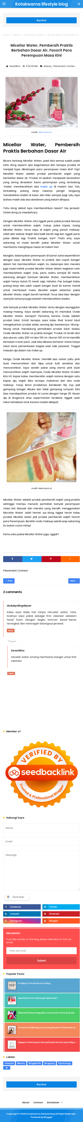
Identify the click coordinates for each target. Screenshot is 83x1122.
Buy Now (41, 20)
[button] (70, 559)
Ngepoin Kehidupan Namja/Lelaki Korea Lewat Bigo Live (49, 1042)
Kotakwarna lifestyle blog (40, 1113)
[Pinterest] (51, 559)
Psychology (64, 1063)
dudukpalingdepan (19, 605)
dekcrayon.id (45, 132)
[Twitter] (31, 559)
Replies (12, 641)
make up (47, 186)
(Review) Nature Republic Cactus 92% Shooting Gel (46, 1012)
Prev (9, 580)
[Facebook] (12, 559)
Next (73, 580)
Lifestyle (9, 1063)
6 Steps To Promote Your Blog (34, 983)
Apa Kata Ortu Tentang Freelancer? (38, 998)
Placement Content (64, 66)
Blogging (49, 1063)
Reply (10, 630)
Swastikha (17, 650)
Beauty (48, 66)
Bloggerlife (35, 1063)
